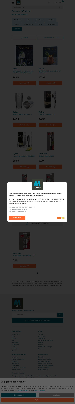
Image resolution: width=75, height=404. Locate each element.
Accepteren (17, 218)
